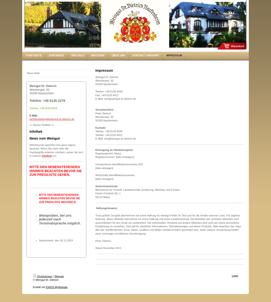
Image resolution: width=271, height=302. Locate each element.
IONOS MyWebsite (57, 287)
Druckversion (42, 276)
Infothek (47, 155)
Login (235, 275)
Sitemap (59, 276)
